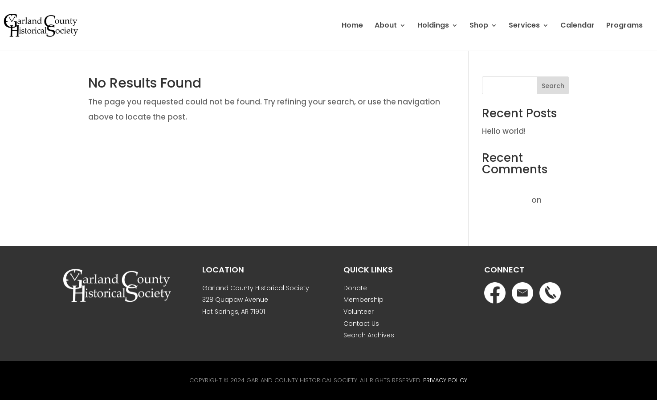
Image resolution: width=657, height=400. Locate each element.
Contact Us (361, 323)
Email (522, 293)
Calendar (577, 26)
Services (524, 26)
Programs (624, 26)
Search (553, 85)
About (386, 26)
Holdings (433, 26)
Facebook (495, 293)
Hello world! (504, 131)
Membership (363, 299)
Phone (550, 293)
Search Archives (368, 335)
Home (352, 26)
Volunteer (358, 311)
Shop (478, 26)
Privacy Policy (445, 380)
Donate (355, 288)
